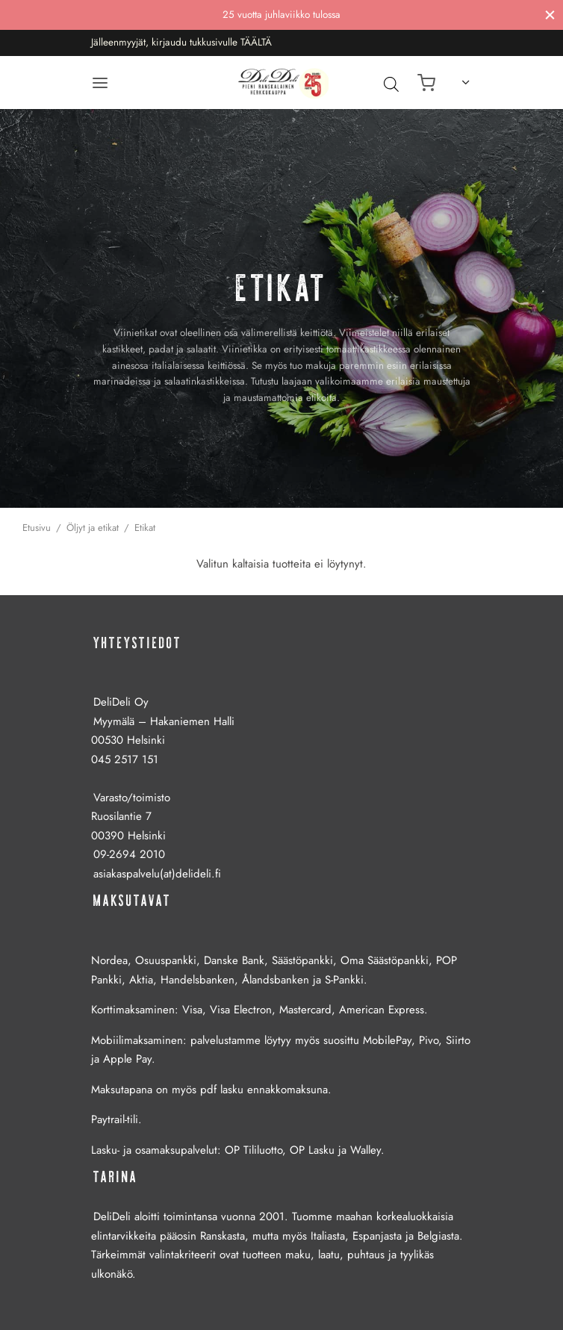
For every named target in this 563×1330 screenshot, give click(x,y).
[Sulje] (550, 14)
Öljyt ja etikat (92, 527)
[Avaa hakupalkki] (391, 83)
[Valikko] (100, 82)
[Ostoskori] (426, 83)
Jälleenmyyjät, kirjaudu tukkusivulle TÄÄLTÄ (181, 42)
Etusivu (36, 527)
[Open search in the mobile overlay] (387, 83)
